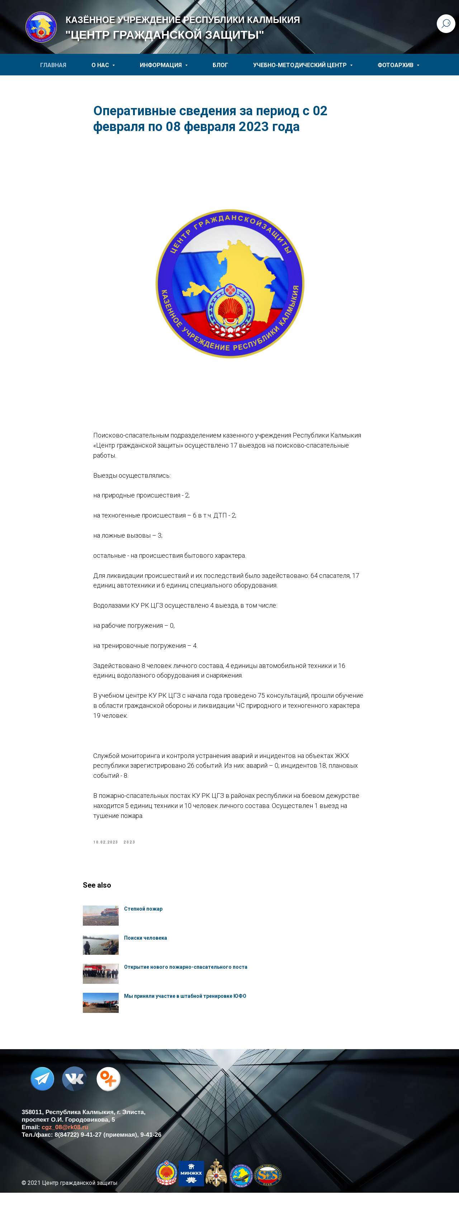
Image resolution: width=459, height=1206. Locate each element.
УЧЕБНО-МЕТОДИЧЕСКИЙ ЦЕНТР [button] (300, 65)
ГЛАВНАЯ (53, 65)
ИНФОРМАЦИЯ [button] (161, 65)
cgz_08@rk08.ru (65, 1140)
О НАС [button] (100, 65)
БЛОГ (220, 65)
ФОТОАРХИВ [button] (396, 65)
